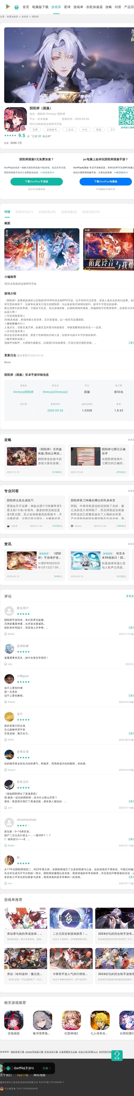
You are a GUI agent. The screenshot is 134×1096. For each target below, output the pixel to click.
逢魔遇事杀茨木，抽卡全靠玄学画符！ (26, 657)
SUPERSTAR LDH (108, 1052)
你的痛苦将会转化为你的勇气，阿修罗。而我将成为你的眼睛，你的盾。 (46, 763)
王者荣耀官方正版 (68, 1052)
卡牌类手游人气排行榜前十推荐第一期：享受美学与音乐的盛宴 (71, 974)
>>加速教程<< (47, 172)
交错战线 (14, 1033)
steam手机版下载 (34, 1052)
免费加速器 (12, 16)
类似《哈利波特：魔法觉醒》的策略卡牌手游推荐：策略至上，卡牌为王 (25, 974)
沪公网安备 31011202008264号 (19, 1088)
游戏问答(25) (91, 212)
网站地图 (40, 1075)
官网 (35, 129)
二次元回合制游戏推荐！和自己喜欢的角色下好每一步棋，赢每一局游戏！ (71, 933)
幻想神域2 (71, 1033)
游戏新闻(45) (47, 212)
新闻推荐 (44, 553)
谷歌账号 (52, 129)
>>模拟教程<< (121, 172)
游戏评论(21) (24, 212)
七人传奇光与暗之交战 (105, 1033)
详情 (7, 212)
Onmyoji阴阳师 (23, 392)
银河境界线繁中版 (45, 1033)
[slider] (10, 136)
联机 (99, 129)
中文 (85, 129)
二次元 (70, 129)
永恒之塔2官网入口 (88, 1052)
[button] (114, 129)
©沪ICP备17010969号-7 (51, 1082)
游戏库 (25, 16)
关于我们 (6, 1075)
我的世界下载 (17, 1052)
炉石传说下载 (51, 1052)
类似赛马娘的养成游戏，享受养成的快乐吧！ (25, 933)
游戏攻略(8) (69, 212)
